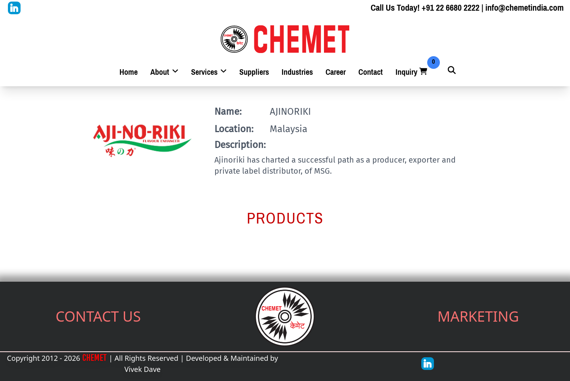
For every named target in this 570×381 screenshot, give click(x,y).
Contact (370, 72)
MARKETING (478, 316)
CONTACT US (98, 316)
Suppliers (254, 72)
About (164, 72)
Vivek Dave (142, 369)
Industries (297, 72)
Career (336, 72)
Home (128, 72)
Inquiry (412, 72)
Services (209, 72)
